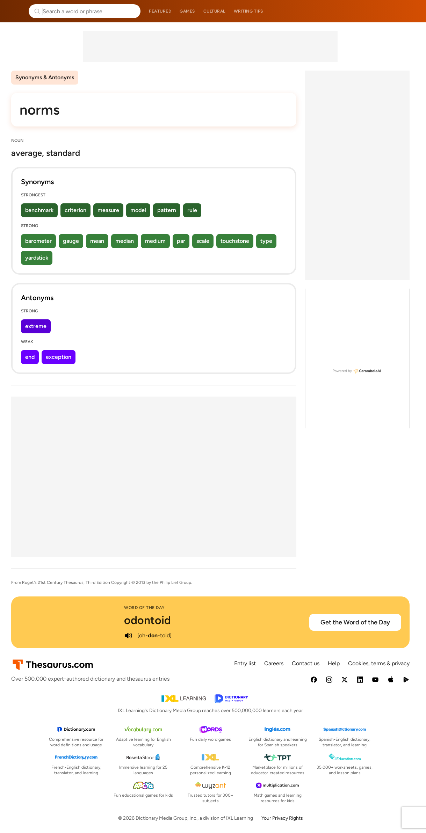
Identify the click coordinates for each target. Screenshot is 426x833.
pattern (166, 210)
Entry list (245, 663)
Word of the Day (144, 607)
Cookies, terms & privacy (379, 663)
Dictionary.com (411, 11)
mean (97, 241)
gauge (71, 241)
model (138, 210)
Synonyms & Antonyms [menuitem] (44, 77)
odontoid (147, 620)
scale (202, 241)
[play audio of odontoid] (128, 635)
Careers (273, 663)
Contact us (305, 663)
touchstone (235, 241)
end (30, 357)
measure (108, 210)
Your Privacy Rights (282, 818)
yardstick (36, 257)
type (266, 241)
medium (155, 241)
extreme (35, 326)
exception (58, 357)
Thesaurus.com (15, 11)
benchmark (39, 210)
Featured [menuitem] (160, 11)
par (181, 241)
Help (334, 663)
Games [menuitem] (187, 11)
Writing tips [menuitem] (248, 11)
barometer (38, 241)
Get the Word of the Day (355, 622)
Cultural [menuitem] (214, 11)
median (124, 241)
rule (192, 210)
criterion (75, 210)
